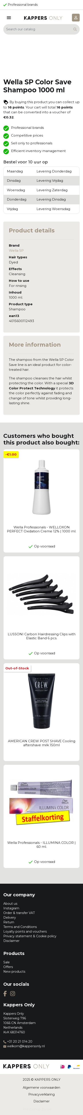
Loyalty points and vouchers (25, 931)
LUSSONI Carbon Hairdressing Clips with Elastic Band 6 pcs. (41, 636)
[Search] (41, 29)
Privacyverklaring (41, 1094)
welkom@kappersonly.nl (24, 1046)
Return (8, 922)
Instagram (11, 908)
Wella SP (16, 250)
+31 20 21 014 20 (17, 1042)
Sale (6, 962)
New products (14, 972)
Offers (8, 967)
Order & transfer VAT (19, 913)
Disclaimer (11, 941)
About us (10, 904)
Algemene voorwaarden (41, 1088)
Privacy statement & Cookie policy (29, 936)
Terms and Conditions (20, 927)
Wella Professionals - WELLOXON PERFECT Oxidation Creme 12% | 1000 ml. (41, 529)
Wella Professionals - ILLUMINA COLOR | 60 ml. (41, 845)
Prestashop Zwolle (37, 1109)
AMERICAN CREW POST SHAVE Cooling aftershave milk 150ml (41, 743)
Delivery (9, 918)
